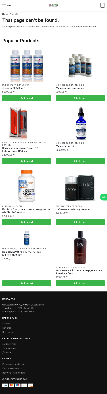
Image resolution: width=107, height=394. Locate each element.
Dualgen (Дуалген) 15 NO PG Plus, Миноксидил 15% (22, 253)
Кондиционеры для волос (70, 267)
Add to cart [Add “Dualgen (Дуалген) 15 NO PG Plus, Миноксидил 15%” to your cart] (27, 283)
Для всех (7, 352)
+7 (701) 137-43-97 (23, 308)
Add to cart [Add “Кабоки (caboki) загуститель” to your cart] (80, 222)
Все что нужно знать (14, 372)
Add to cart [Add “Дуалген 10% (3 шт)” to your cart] (27, 98)
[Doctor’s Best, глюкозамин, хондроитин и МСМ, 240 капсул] (26, 186)
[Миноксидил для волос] (80, 65)
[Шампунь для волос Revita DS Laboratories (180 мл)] (26, 123)
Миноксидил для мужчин (16, 85)
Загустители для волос (69, 206)
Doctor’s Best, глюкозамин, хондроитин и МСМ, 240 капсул (26, 211)
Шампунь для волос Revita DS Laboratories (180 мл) (20, 150)
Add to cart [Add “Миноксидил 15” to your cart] (80, 161)
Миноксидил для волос (70, 88)
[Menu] (7, 5)
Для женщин (9, 348)
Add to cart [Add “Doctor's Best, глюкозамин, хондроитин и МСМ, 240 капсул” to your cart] (27, 222)
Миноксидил (9, 249)
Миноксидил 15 (65, 146)
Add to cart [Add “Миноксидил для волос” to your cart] (80, 98)
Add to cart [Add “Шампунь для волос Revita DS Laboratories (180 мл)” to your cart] (27, 161)
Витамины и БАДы (12, 206)
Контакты (7, 332)
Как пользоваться (12, 368)
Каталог (6, 327)
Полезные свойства (13, 364)
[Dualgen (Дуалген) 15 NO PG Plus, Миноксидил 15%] (26, 238)
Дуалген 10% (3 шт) (13, 88)
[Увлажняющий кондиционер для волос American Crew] (80, 247)
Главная (6, 323)
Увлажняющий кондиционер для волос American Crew (79, 272)
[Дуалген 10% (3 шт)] (26, 65)
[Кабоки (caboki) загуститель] (80, 186)
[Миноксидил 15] (80, 123)
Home (5, 14)
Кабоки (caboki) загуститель (73, 209)
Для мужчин (9, 343)
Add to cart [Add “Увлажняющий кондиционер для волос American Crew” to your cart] (80, 283)
